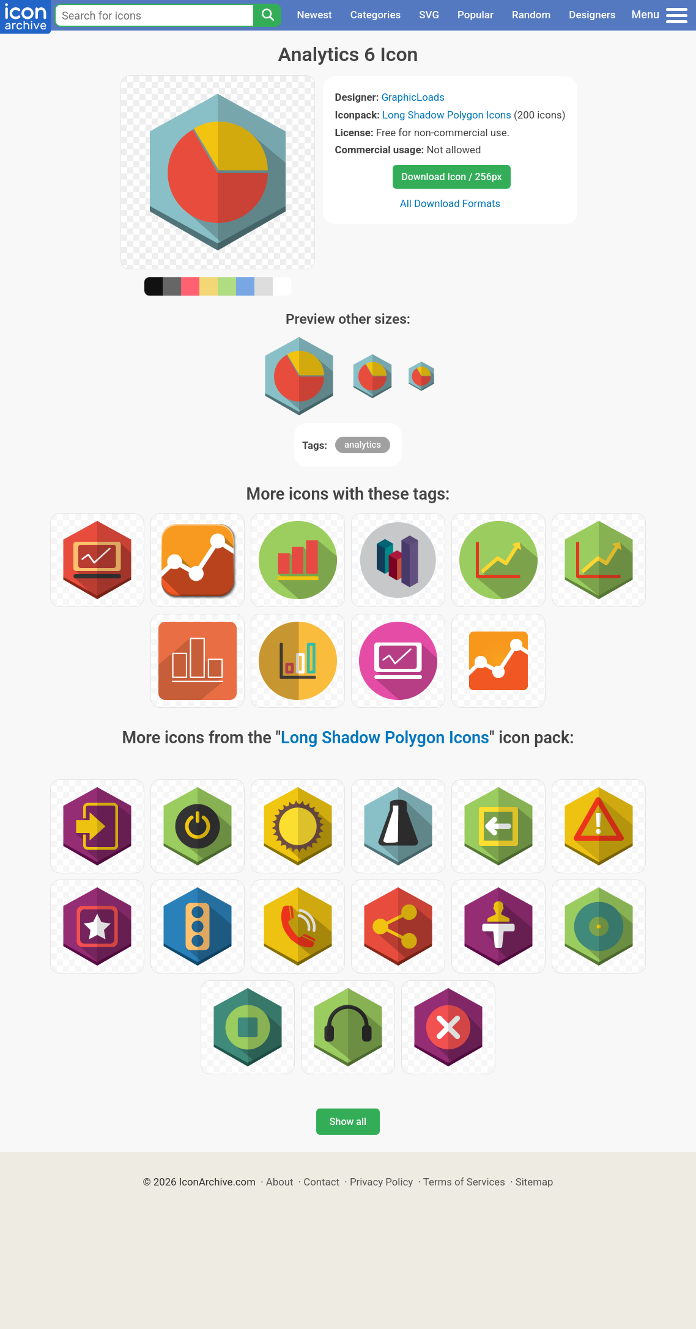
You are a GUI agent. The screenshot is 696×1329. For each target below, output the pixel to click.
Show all (348, 1121)
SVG (429, 15)
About (280, 1182)
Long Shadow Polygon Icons (446, 115)
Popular (475, 15)
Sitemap (534, 1182)
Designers (592, 15)
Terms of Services (464, 1182)
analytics (362, 444)
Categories (375, 15)
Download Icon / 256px (451, 177)
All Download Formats (450, 203)
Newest (314, 15)
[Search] (267, 15)
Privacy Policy (381, 1182)
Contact (321, 1182)
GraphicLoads (413, 97)
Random (531, 15)
